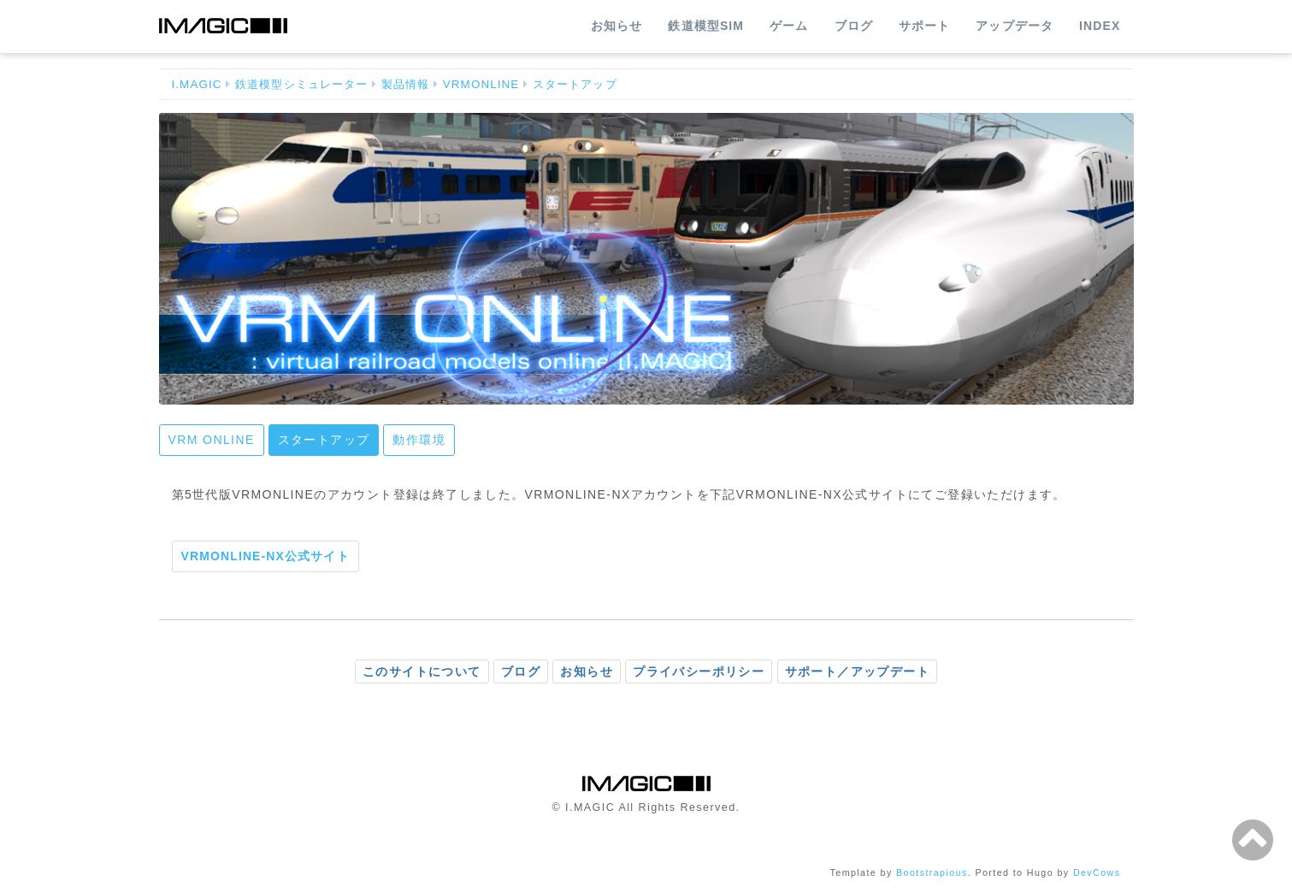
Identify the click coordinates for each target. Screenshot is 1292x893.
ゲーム (789, 26)
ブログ (854, 26)
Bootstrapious (932, 872)
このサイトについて (422, 671)
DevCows (1097, 872)
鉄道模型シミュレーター (301, 84)
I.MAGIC (197, 84)
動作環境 (418, 439)
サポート (924, 26)
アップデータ (1014, 26)
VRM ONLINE (211, 439)
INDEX (1099, 26)
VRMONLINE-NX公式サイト (265, 556)
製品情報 (405, 84)
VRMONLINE (481, 84)
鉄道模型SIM (706, 26)
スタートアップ (575, 84)
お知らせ (616, 26)
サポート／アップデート (857, 671)
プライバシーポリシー (698, 671)
